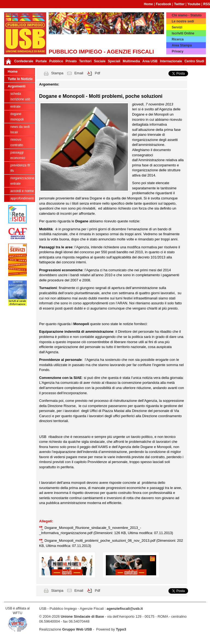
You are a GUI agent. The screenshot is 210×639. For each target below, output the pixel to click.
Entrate (15, 106)
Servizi (177, 27)
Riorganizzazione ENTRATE (22, 180)
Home (148, 4)
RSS (206, 4)
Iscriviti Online (183, 33)
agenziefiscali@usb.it (125, 608)
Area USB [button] (150, 61)
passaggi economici (17, 155)
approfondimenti (22, 198)
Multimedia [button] (131, 61)
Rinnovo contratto (16, 142)
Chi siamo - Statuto (187, 15)
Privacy (177, 51)
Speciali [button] (114, 61)
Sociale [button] (100, 61)
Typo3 (121, 629)
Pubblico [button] (56, 61)
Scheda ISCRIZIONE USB (20, 96)
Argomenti (16, 86)
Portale (41, 61)
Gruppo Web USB (77, 629)
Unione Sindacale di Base (82, 616)
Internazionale (171, 61)
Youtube (194, 4)
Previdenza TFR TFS (20, 168)
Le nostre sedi (183, 21)
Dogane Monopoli (17, 116)
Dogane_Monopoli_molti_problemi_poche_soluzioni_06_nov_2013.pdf (100, 540)
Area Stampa (182, 45)
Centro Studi (194, 61)
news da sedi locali (20, 129)
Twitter (179, 4)
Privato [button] (71, 61)
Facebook (163, 4)
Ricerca (177, 39)
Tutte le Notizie (20, 79)
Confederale (23, 61)
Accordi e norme (22, 191)
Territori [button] (85, 61)
